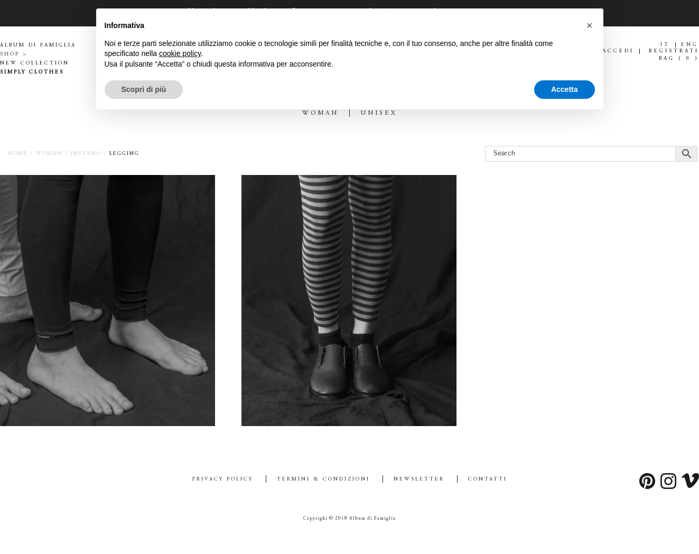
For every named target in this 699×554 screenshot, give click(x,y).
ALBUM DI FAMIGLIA (38, 45)
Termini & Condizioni (323, 479)
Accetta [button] (564, 89)
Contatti (487, 479)
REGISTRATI (674, 51)
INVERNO (85, 153)
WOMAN (49, 153)
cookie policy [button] (180, 53)
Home (18, 153)
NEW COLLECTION (34, 63)
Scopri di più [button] (144, 89)
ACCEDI (618, 51)
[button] (589, 25)
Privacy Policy (222, 479)
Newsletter (419, 479)
